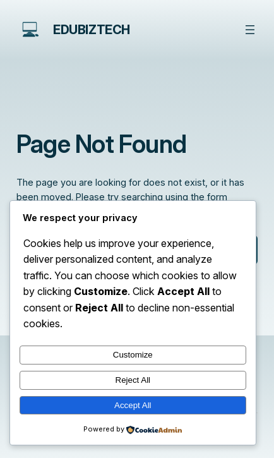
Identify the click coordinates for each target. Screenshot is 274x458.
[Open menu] (250, 29)
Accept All (133, 405)
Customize (133, 354)
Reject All (133, 380)
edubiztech (91, 29)
